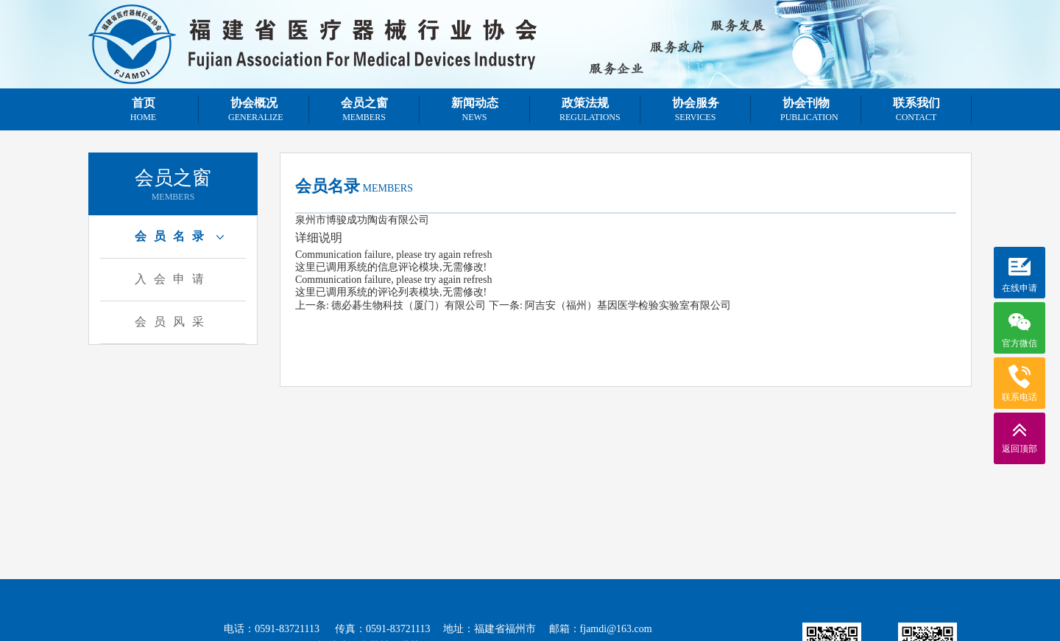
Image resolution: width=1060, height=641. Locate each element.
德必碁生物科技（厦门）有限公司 (408, 305)
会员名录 (173, 236)
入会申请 (173, 279)
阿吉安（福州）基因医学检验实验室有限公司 (628, 305)
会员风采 (173, 321)
